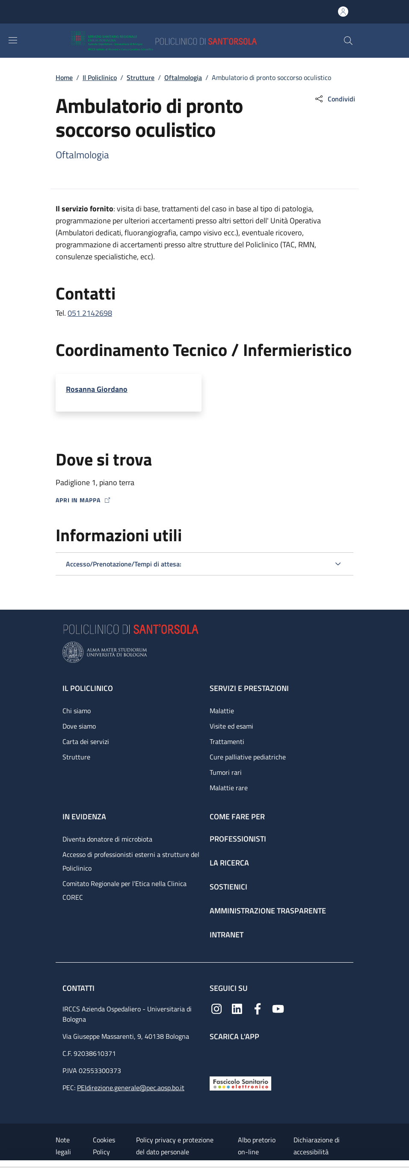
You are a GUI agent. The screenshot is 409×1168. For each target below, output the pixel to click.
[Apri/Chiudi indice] (4, 1164)
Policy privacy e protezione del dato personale (174, 1146)
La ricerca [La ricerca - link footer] (229, 863)
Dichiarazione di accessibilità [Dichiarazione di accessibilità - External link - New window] (316, 1146)
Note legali (63, 1146)
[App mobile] (216, 1056)
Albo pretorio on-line (257, 1146)
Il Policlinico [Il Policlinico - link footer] (87, 688)
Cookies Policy (104, 1146)
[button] (348, 41)
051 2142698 (90, 313)
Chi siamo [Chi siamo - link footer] (76, 711)
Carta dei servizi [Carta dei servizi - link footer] (85, 741)
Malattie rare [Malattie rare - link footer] (229, 788)
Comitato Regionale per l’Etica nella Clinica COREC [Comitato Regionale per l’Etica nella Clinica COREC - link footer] (124, 890)
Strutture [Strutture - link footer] (76, 757)
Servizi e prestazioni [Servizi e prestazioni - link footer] (249, 688)
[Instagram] (216, 1008)
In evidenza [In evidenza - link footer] (84, 816)
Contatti (79, 988)
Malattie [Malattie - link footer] (222, 711)
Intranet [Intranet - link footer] (226, 934)
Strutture (140, 77)
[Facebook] (257, 1008)
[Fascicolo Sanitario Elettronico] (240, 1082)
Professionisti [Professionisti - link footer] (238, 839)
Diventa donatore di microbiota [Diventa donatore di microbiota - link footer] (107, 839)
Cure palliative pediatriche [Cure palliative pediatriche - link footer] (248, 757)
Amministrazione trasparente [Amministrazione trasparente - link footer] (268, 910)
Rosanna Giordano (96, 389)
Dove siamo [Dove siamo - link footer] (79, 726)
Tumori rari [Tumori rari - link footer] (226, 772)
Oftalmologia (183, 77)
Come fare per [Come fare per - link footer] (237, 816)
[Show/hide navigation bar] (13, 40)
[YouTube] (278, 1008)
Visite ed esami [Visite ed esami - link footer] (231, 726)
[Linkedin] (237, 1008)
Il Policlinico (100, 77)
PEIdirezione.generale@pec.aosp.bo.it (130, 1087)
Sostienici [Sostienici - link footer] (228, 886)
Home (64, 77)
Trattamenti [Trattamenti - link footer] (227, 741)
